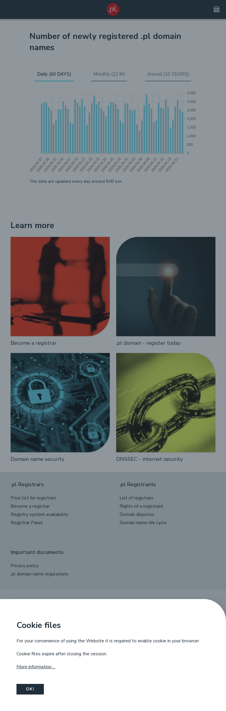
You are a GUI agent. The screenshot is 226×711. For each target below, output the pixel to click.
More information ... (35, 667)
